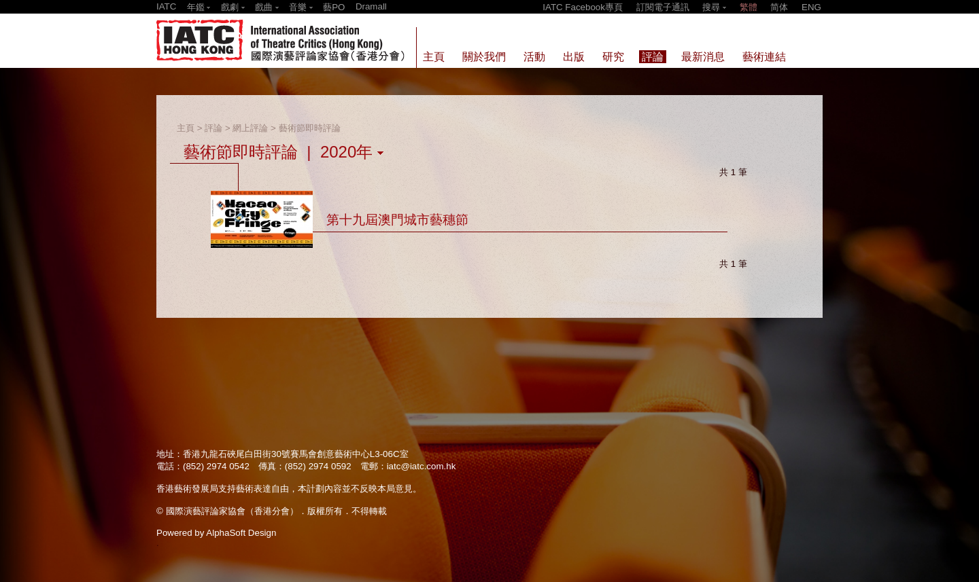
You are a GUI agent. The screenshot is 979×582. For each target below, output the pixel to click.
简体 (779, 7)
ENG (811, 7)
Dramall (371, 6)
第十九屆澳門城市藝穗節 (397, 220)
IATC (166, 6)
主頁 (185, 128)
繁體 (748, 7)
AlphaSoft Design (241, 533)
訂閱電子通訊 (662, 7)
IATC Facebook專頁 (583, 7)
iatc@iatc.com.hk (421, 466)
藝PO (334, 7)
